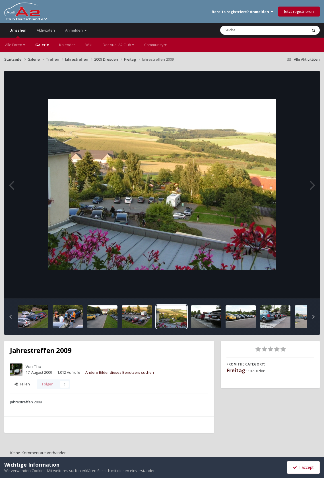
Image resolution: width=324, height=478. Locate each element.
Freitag (235, 370)
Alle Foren (15, 44)
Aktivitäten (46, 30)
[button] (10, 317)
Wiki (88, 44)
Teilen (22, 384)
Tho (37, 366)
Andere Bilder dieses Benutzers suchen (119, 372)
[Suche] (252, 30)
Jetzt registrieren (299, 11)
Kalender (67, 44)
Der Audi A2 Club (118, 44)
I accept (303, 467)
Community (155, 44)
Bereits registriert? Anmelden (242, 11)
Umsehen (17, 33)
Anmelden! (75, 30)
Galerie (42, 44)
